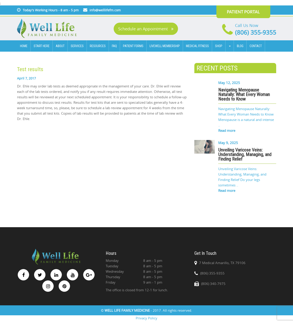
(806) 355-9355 (255, 32)
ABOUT (60, 46)
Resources (98, 46)
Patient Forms (133, 46)
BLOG (240, 46)
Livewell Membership (165, 46)
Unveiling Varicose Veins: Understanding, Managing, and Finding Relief (244, 154)
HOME (24, 46)
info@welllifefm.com (105, 10)
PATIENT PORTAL (243, 11)
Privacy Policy (146, 318)
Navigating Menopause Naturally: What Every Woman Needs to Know (244, 94)
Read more (226, 130)
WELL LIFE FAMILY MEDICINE (128, 310)
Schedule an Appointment (145, 28)
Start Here (42, 46)
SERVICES (77, 46)
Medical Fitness (197, 46)
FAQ (114, 46)
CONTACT (256, 46)
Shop (218, 46)
